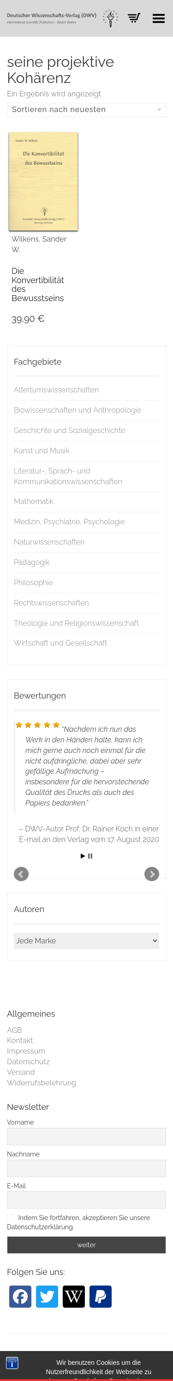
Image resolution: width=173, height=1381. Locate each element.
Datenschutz (28, 1061)
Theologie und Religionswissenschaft (76, 623)
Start (83, 856)
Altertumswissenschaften (56, 389)
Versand (21, 1072)
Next (151, 874)
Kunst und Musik (42, 450)
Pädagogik (32, 562)
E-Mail (16, 1186)
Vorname (20, 1122)
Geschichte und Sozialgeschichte (69, 430)
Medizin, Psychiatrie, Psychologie (69, 521)
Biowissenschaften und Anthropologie (77, 410)
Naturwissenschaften (49, 542)
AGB (14, 1030)
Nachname (23, 1154)
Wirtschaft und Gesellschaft (60, 643)
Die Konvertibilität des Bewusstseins (38, 284)
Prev (21, 874)
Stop (90, 856)
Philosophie (33, 582)
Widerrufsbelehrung (41, 1083)
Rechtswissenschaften (51, 603)
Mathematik (34, 501)
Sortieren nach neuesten (86, 109)
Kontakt (20, 1040)
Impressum (26, 1051)
